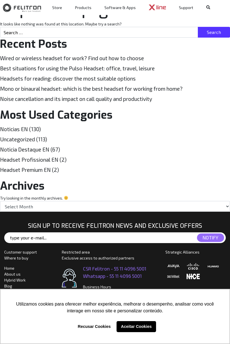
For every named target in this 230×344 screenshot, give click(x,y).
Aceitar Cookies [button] (136, 326)
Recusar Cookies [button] (94, 326)
